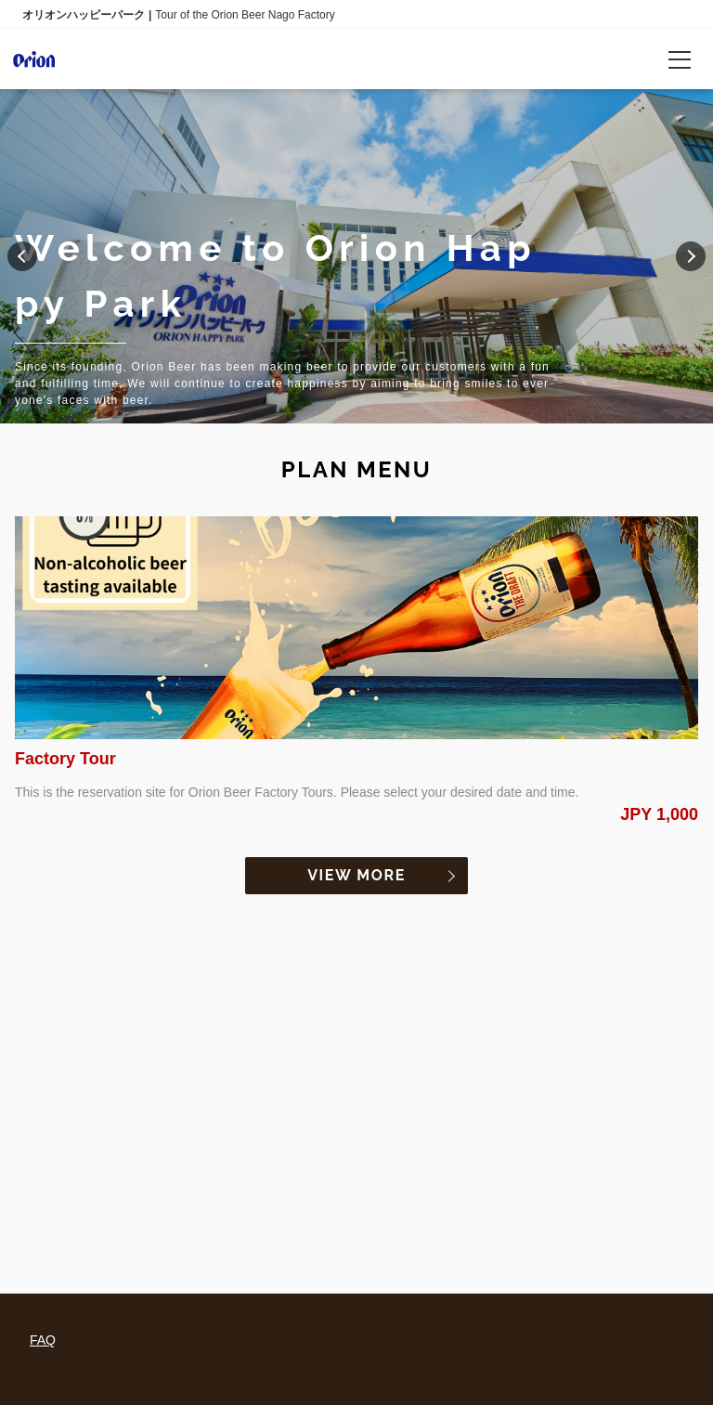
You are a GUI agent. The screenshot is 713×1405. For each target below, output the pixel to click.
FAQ (43, 1340)
